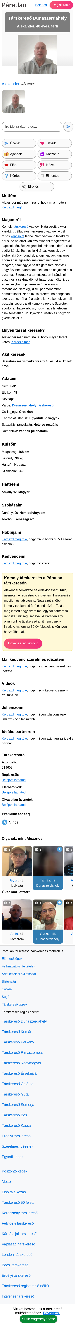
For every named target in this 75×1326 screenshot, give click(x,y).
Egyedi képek (12, 1157)
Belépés (41, 5)
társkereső (20, 226)
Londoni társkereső (17, 1255)
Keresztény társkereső (20, 1213)
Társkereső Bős (14, 1115)
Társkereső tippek (14, 1004)
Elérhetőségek (12, 958)
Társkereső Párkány (18, 1042)
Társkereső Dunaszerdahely (24, 1021)
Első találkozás (14, 1192)
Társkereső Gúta (15, 1094)
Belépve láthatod (14, 780)
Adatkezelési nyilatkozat (19, 974)
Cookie (7, 989)
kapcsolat (17, 236)
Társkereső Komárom (19, 1032)
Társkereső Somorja (18, 1105)
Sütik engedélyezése (38, 1319)
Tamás (45, 880)
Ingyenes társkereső (18, 1296)
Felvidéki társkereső (18, 1223)
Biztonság (9, 981)
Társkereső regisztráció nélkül (26, 1286)
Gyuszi (45, 934)
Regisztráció (61, 5)
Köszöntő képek (14, 1171)
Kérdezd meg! (12, 207)
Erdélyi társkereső (16, 1136)
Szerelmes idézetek (17, 1146)
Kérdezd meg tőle (14, 539)
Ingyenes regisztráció (23, 643)
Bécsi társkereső (15, 1265)
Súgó (5, 997)
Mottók (7, 1182)
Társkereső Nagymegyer (21, 1063)
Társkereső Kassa (16, 1126)
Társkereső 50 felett (18, 1203)
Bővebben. (51, 1313)
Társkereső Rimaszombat (22, 1053)
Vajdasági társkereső (18, 1244)
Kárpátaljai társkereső (19, 1234)
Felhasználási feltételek (18, 966)
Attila (14, 934)
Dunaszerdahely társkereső (33, 405)
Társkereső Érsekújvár (20, 1073)
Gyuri (14, 880)
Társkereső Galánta (17, 1084)
